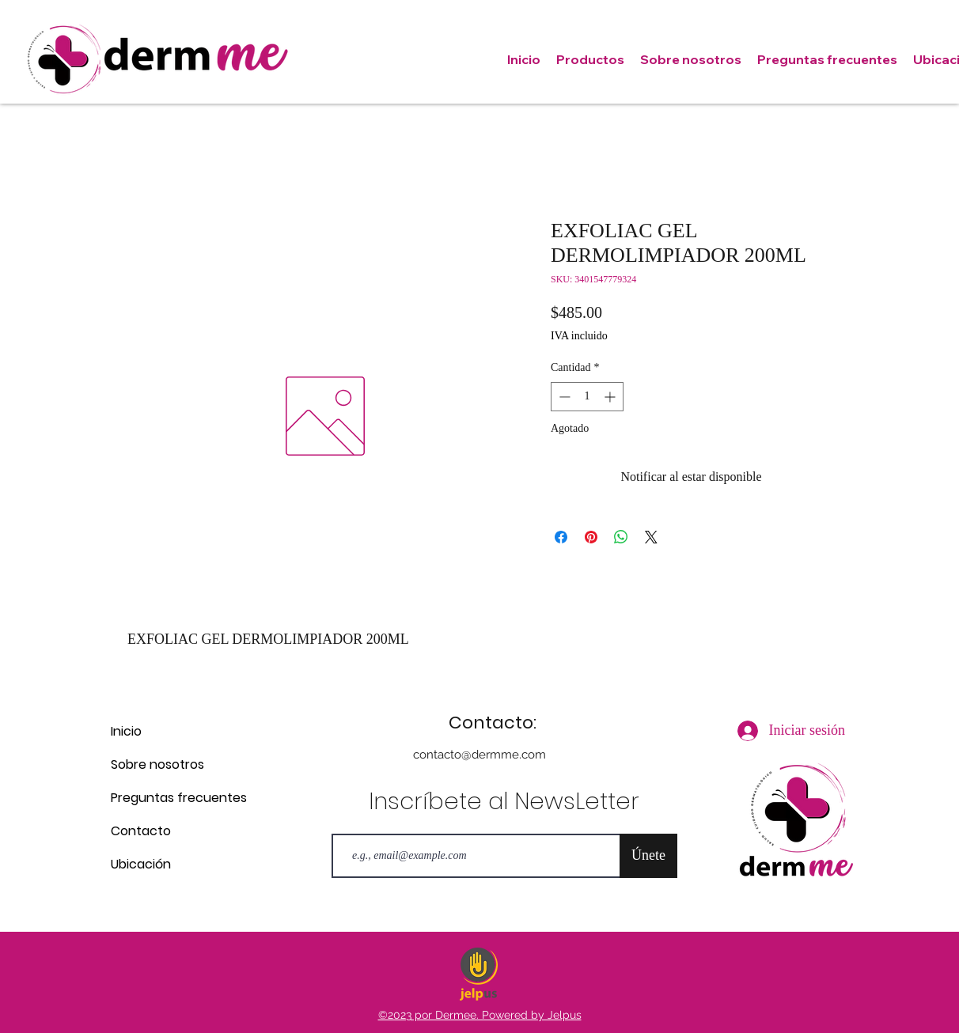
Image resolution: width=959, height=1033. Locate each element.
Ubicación (141, 864)
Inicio (126, 731)
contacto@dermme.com (479, 754)
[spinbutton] (587, 397)
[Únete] (648, 856)
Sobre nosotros (157, 764)
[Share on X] (651, 537)
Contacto (141, 831)
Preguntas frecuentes (166, 798)
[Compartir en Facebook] (561, 537)
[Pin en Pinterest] (591, 537)
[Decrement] (563, 397)
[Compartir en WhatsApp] (621, 537)
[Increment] (611, 397)
